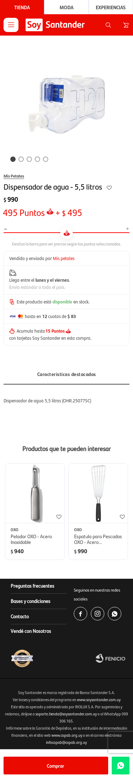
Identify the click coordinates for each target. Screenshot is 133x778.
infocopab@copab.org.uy (66, 742)
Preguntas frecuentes (32, 585)
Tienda (22, 7)
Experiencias (111, 7)
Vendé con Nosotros (31, 630)
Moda (66, 7)
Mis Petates (14, 176)
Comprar (55, 765)
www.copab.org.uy (66, 735)
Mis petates (63, 258)
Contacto (20, 616)
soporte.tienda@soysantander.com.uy (66, 713)
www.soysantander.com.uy (99, 699)
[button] (108, 25)
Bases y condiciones (30, 600)
